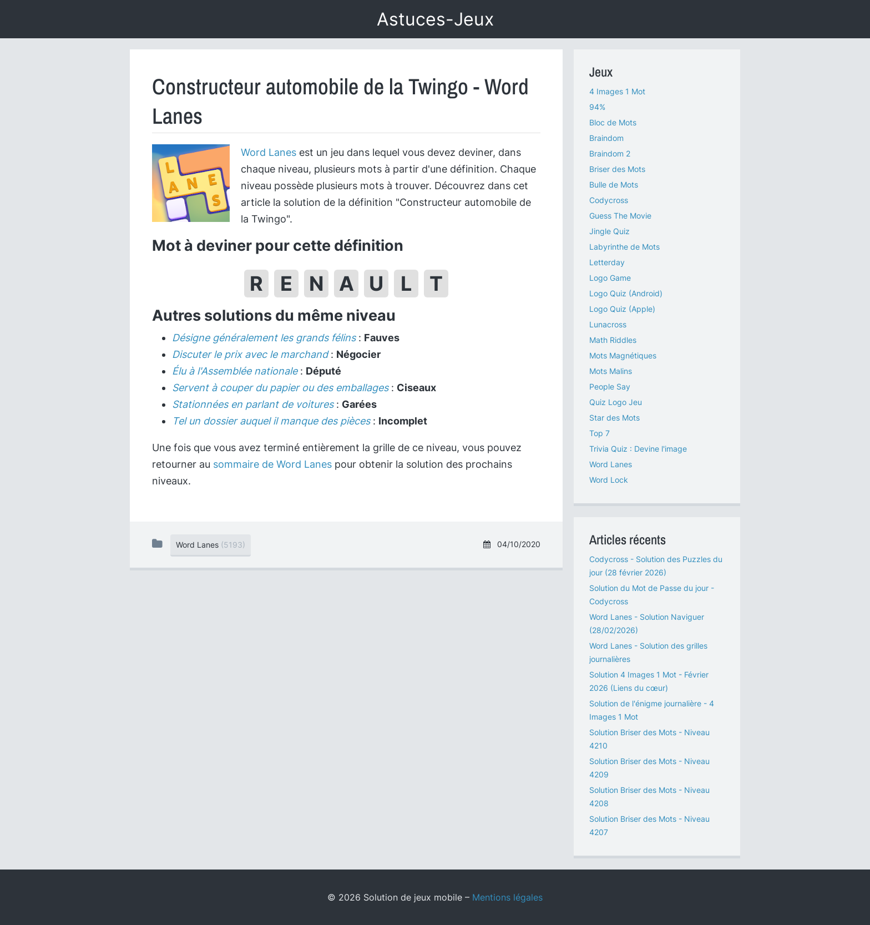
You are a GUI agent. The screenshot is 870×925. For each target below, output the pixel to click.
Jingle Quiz (609, 231)
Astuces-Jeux (435, 19)
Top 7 (599, 433)
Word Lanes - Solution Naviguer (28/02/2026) (646, 623)
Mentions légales (507, 897)
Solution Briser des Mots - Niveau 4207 (649, 825)
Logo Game (610, 277)
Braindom (606, 138)
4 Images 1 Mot (617, 91)
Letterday (607, 262)
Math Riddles (612, 340)
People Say (609, 386)
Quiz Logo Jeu (615, 402)
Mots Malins (610, 371)
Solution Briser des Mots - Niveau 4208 (649, 796)
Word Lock (608, 479)
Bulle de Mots (613, 184)
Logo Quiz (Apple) (622, 309)
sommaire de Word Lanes (272, 464)
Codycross (608, 200)
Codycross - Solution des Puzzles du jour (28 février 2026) (655, 565)
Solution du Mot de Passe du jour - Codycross (651, 594)
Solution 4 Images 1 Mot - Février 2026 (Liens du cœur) (649, 681)
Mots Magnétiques (622, 355)
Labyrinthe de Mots (624, 246)
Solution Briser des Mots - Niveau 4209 (649, 767)
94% (597, 107)
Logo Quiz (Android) (625, 293)
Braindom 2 (609, 153)
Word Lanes (268, 152)
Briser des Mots (617, 169)
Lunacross (607, 324)
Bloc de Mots (612, 122)
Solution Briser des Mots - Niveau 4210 (649, 738)
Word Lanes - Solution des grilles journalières (648, 652)
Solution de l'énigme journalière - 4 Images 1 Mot (651, 710)
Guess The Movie (620, 215)
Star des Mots (614, 417)
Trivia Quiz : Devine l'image (638, 448)
